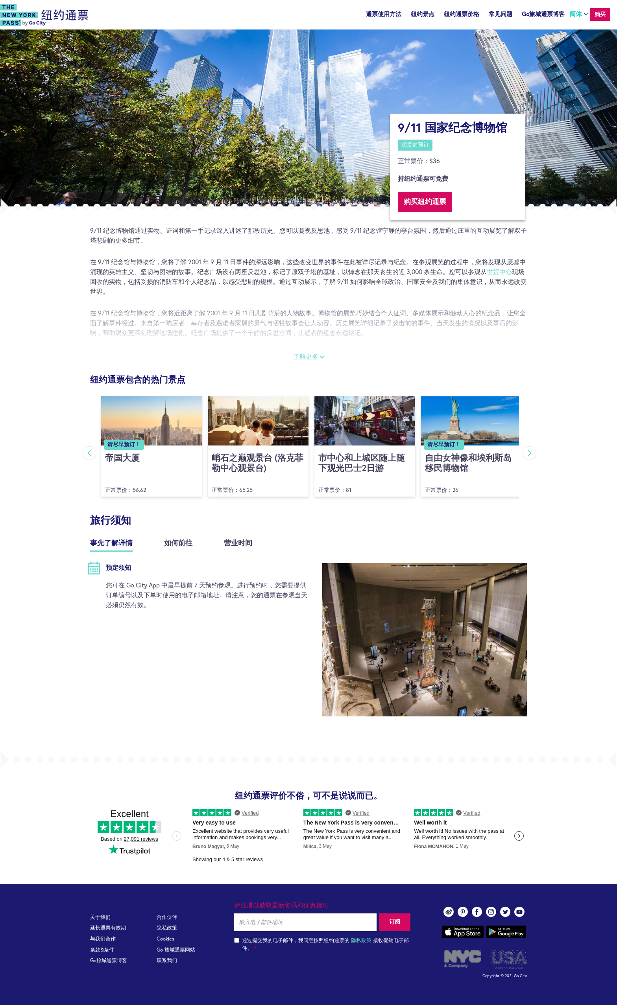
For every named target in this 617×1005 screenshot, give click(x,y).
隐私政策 (167, 928)
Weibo (448, 912)
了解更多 (305, 356)
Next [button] (530, 453)
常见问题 (500, 14)
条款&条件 (102, 950)
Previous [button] (89, 453)
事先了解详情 (111, 543)
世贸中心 (499, 272)
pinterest (463, 912)
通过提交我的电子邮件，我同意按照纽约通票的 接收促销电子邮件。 (321, 944)
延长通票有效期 (108, 928)
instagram (491, 912)
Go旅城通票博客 (543, 14)
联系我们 (167, 960)
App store (463, 932)
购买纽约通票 (425, 202)
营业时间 (238, 543)
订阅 (394, 922)
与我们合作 (103, 939)
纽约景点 (422, 14)
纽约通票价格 (461, 14)
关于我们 (100, 917)
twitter (505, 912)
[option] (308, 117)
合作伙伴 (167, 917)
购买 (600, 14)
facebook (477, 912)
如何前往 (178, 543)
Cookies (165, 939)
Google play (506, 932)
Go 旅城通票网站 (176, 950)
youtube (519, 912)
